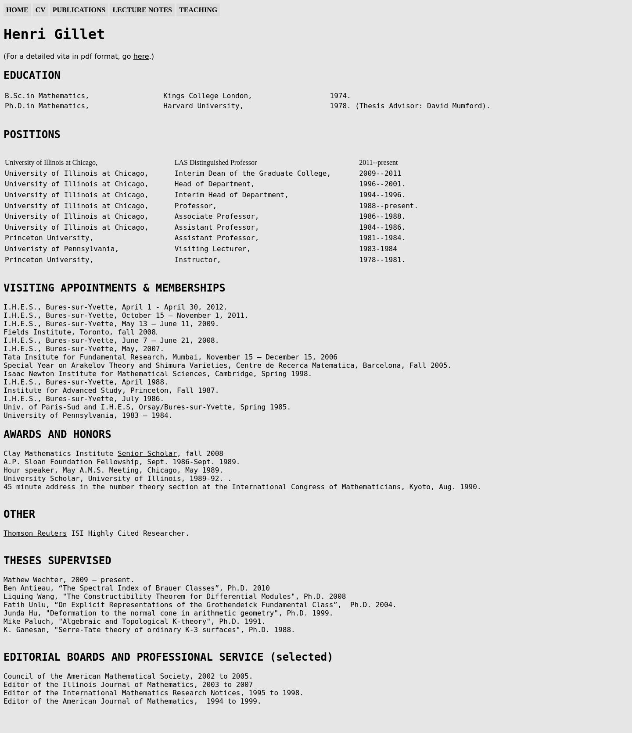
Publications (79, 10)
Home (17, 10)
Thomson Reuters (35, 533)
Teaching (198, 10)
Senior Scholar (147, 453)
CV (41, 10)
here (141, 56)
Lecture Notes (142, 10)
